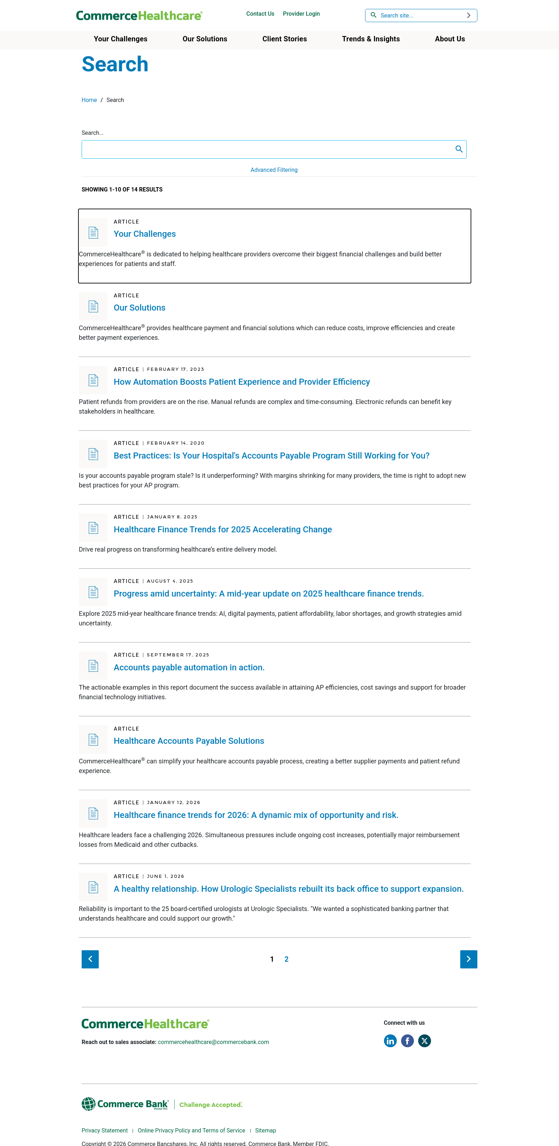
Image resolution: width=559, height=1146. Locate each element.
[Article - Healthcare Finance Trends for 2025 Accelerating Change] (275, 536)
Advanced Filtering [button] (274, 170)
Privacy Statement (105, 1130)
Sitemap (265, 1130)
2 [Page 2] (286, 959)
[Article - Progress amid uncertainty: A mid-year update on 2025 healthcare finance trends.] (275, 605)
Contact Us (260, 13)
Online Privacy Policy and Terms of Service (191, 1130)
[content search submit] (459, 149)
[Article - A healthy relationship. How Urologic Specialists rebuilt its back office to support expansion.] (275, 900)
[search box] (267, 149)
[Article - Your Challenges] (275, 246)
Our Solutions (205, 39)
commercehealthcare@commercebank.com (213, 1042)
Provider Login (301, 13)
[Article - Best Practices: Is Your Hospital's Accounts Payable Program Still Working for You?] (275, 467)
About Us (450, 39)
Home (89, 100)
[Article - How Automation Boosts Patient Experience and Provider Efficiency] (275, 393)
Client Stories (284, 39)
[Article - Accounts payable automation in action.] (275, 679)
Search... (93, 132)
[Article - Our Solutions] (275, 320)
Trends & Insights (371, 39)
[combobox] (421, 15)
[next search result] (468, 959)
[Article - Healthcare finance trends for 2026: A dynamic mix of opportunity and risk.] (275, 827)
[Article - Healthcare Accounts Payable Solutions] (275, 753)
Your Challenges (121, 39)
